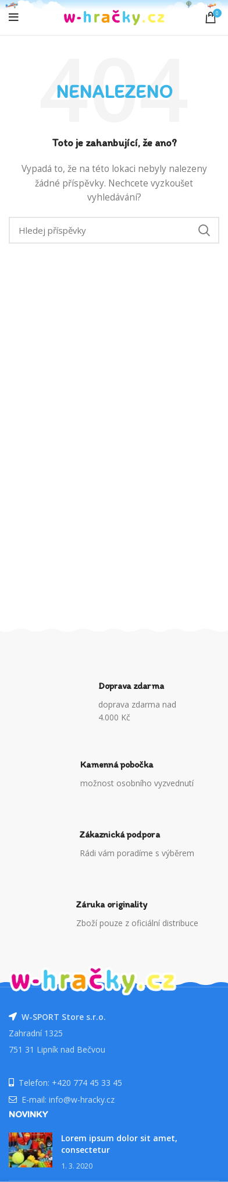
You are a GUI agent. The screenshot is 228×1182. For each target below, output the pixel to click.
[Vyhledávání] (114, 230)
